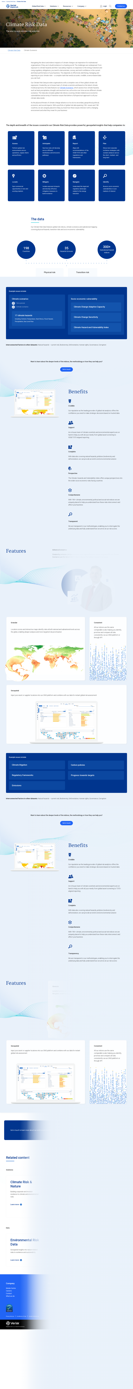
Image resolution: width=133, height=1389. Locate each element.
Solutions (54, 6)
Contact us (121, 6)
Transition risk (86, 272)
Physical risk (46, 272)
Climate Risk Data (14, 51)
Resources (68, 6)
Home (3, 1)
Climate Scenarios (30, 51)
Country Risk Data (10, 1)
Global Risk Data (38, 6)
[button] (110, 6)
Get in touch (66, 369)
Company (81, 6)
